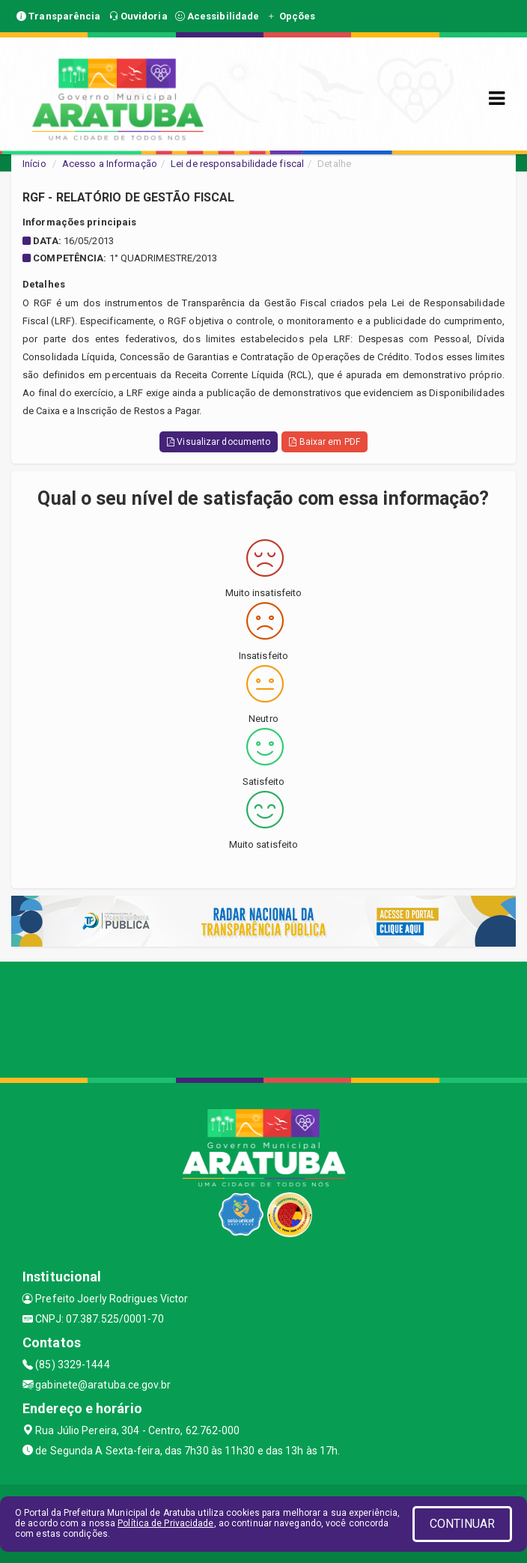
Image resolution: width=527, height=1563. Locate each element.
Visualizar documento (218, 442)
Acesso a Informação (109, 163)
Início (34, 163)
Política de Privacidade (165, 1523)
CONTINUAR (463, 1524)
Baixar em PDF (324, 442)
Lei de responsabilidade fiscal (237, 163)
